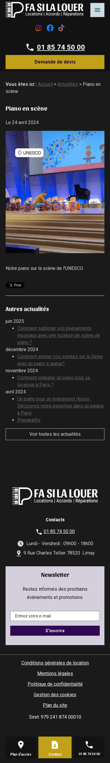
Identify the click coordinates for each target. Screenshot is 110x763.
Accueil (45, 84)
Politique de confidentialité (55, 684)
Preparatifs (28, 420)
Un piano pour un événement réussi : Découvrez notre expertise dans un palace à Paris (60, 406)
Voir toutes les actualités (55, 434)
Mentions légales (55, 673)
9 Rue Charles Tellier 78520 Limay (59, 553)
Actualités (67, 84)
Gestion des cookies (55, 694)
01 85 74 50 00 (61, 47)
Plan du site (55, 705)
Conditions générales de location (55, 663)
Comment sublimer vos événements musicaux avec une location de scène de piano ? (58, 335)
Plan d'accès (20, 754)
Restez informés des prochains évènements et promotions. (55, 593)
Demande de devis (55, 62)
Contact (55, 754)
